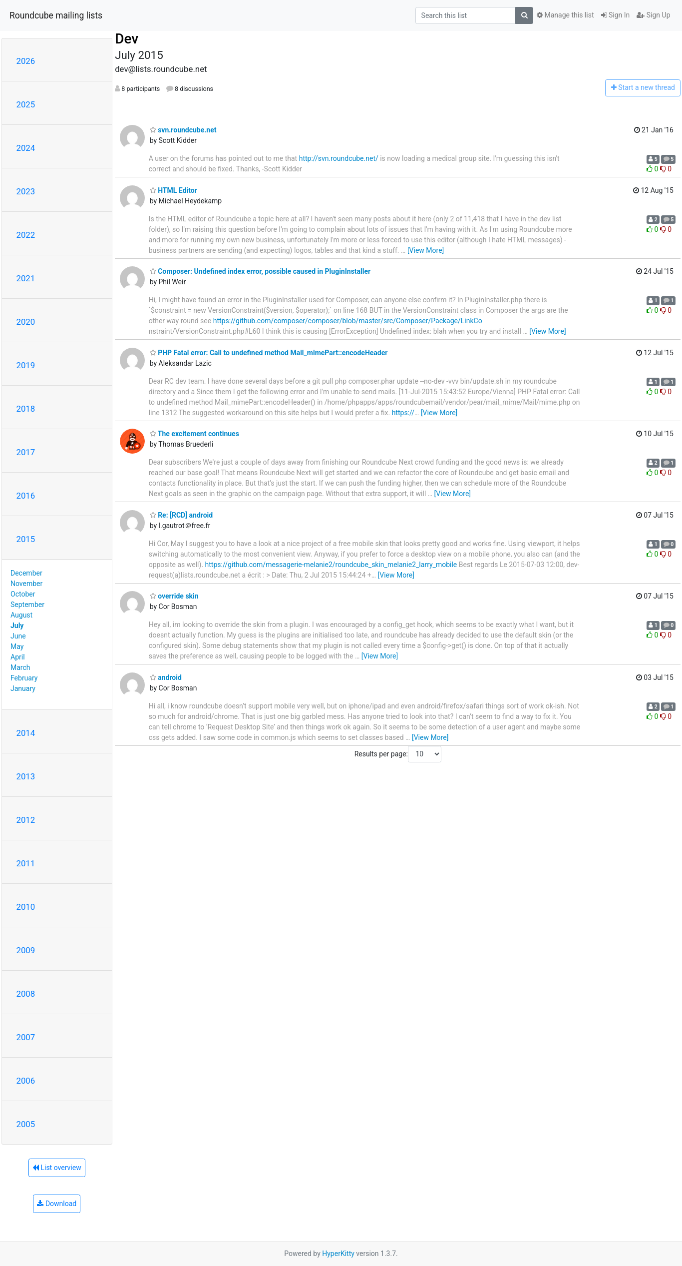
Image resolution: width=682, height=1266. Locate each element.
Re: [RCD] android (181, 515)
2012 (25, 820)
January (22, 688)
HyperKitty (338, 1254)
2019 (25, 365)
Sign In (615, 15)
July (16, 626)
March (20, 667)
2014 (25, 733)
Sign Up (653, 15)
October (22, 594)
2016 (25, 496)
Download (56, 1204)
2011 (25, 863)
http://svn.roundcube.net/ (338, 158)
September (27, 605)
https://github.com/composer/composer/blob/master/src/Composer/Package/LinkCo (347, 321)
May (16, 646)
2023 (25, 191)
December (26, 573)
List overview (56, 1168)
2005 (25, 1124)
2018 (25, 409)
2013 (25, 776)
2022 (25, 235)
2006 (25, 1081)
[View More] (425, 250)
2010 (25, 907)
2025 (25, 104)
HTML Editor (173, 190)
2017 (25, 452)
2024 (25, 148)
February (23, 678)
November (26, 584)
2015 (25, 539)
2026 (25, 61)
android (166, 677)
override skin (174, 596)
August (21, 615)
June (18, 636)
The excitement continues (194, 434)
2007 (25, 1037)
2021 (25, 278)
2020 (25, 322)
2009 (25, 950)
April (17, 657)
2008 (25, 994)
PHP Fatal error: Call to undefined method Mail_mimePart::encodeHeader (269, 353)
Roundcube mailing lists (55, 15)
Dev (126, 38)
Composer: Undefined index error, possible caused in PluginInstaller (260, 271)
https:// (403, 413)
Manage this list (565, 15)
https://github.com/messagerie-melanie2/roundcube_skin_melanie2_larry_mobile (331, 565)
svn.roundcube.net (183, 130)
